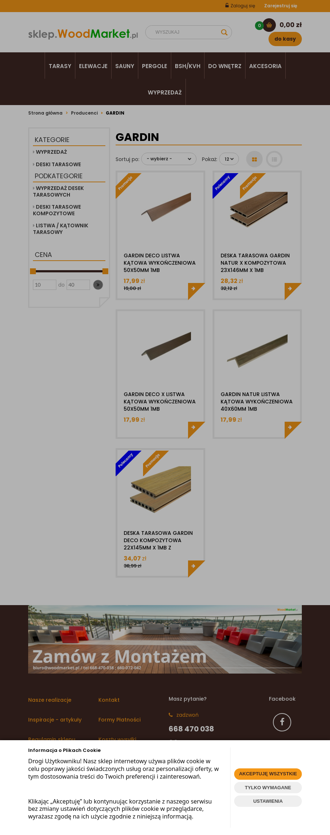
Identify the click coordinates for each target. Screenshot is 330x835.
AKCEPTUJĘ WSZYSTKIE (268, 773)
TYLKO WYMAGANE (268, 787)
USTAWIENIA (268, 801)
